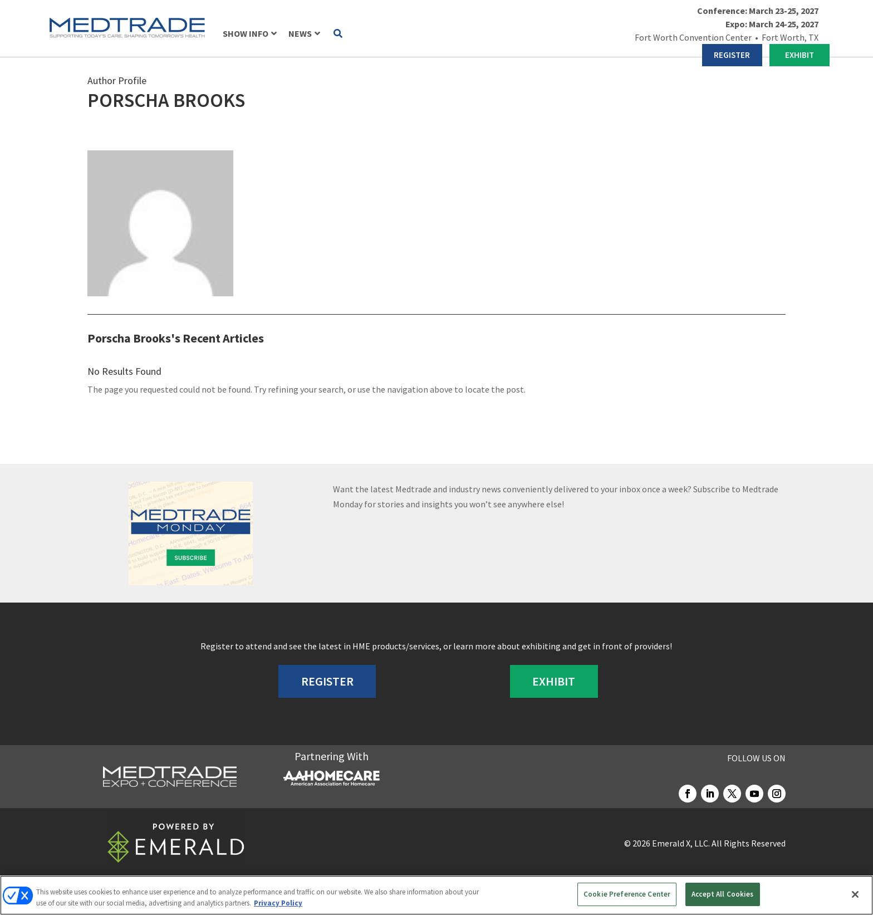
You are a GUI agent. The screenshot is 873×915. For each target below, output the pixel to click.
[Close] (855, 894)
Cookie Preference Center (626, 894)
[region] (436, 895)
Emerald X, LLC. (681, 843)
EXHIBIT (799, 55)
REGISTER (732, 55)
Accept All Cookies (722, 894)
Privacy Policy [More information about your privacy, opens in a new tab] (278, 903)
